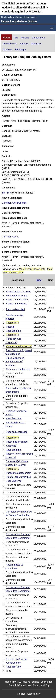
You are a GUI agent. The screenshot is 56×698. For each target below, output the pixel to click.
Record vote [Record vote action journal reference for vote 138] (12, 469)
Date (40, 280)
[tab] (6, 37)
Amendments (10, 43)
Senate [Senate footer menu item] (35, 681)
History (6, 37)
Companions (38, 37)
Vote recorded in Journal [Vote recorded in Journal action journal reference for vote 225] (19, 346)
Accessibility (34, 693)
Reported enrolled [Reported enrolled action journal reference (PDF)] (15, 309)
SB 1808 (6, 192)
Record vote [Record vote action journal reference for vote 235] (12, 334)
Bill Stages (20, 49)
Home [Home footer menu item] (8, 681)
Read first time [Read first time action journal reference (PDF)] (13, 418)
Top (48, 685)
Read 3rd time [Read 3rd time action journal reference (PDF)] (13, 330)
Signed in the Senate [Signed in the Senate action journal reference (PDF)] (17, 299)
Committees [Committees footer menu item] (24, 685)
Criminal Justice (10, 236)
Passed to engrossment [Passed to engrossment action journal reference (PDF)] (18, 473)
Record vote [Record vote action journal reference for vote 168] (12, 437)
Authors (24, 43)
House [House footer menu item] (26, 681)
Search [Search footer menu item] (12, 685)
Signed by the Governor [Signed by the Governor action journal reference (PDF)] (18, 291)
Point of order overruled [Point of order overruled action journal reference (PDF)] (18, 477)
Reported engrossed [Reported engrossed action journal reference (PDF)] (16, 432)
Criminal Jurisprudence (14, 202)
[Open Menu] (52, 28)
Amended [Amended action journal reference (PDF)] (11, 445)
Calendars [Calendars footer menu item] (38, 685)
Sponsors (36, 43)
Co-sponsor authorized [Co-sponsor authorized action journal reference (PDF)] (18, 369)
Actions (25, 37)
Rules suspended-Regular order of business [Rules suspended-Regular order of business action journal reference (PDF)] (15, 362)
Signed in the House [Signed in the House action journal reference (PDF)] (16, 303)
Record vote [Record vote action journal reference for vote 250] (12, 322)
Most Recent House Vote (32, 269)
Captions (7, 49)
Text (15, 37)
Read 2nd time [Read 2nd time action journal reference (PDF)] (13, 481)
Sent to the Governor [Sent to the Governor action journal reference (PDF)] (17, 295)
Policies (21, 693)
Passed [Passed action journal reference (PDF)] (10, 326)
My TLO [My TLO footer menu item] (17, 681)
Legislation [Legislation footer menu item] (46, 681)
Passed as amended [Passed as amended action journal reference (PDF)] (16, 441)
